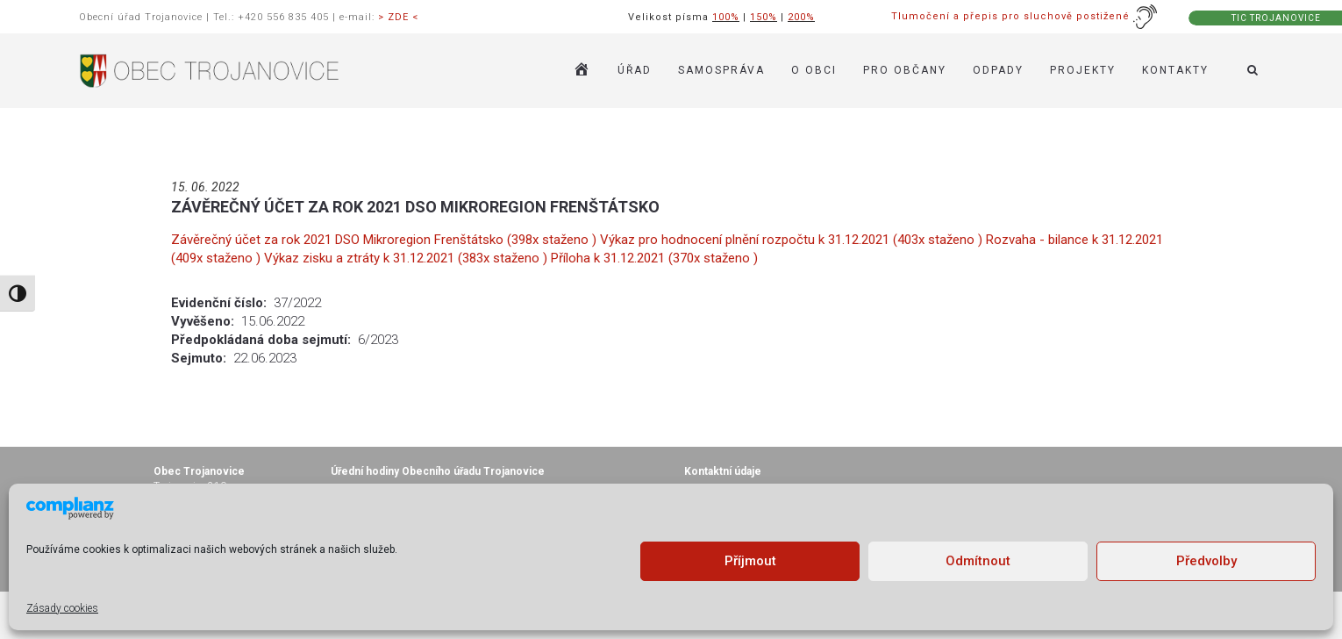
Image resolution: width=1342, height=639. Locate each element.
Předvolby (1206, 561)
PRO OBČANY (904, 70)
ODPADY (998, 70)
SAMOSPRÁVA (721, 70)
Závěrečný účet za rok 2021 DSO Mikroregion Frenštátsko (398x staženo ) (385, 240)
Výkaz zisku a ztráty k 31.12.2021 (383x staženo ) (407, 258)
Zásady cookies (62, 608)
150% (763, 17)
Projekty (1083, 70)
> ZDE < (398, 17)
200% (801, 17)
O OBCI (814, 70)
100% (725, 17)
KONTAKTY (1175, 70)
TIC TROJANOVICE (1276, 18)
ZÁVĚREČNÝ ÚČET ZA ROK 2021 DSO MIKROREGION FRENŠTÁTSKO (415, 206)
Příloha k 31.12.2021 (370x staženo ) (654, 258)
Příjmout (750, 561)
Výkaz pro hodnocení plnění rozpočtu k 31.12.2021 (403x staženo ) (793, 240)
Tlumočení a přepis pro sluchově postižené (1024, 16)
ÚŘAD (634, 70)
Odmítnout (978, 561)
